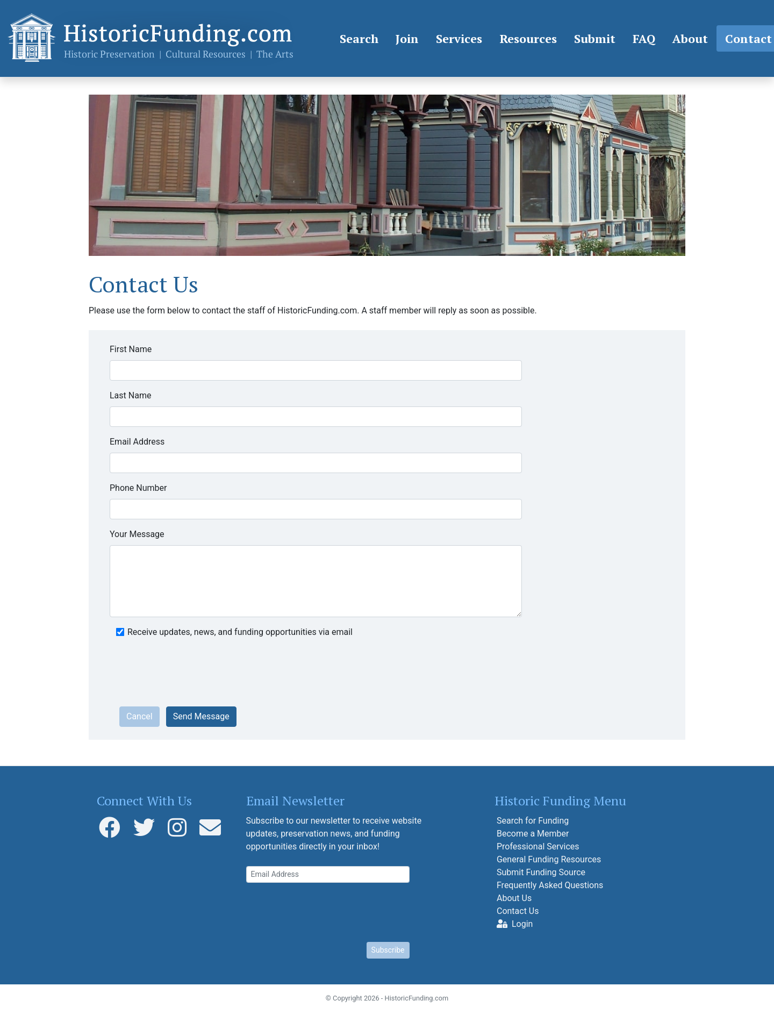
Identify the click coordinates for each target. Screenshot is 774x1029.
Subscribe (388, 950)
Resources (528, 38)
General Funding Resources (549, 859)
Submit (594, 38)
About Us (514, 898)
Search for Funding (533, 821)
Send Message (201, 716)
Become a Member (533, 833)
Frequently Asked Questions (550, 885)
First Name (131, 349)
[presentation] (201, 677)
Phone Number (138, 488)
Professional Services (538, 846)
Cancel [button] (139, 716)
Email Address (137, 442)
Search (359, 38)
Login (515, 924)
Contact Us (518, 911)
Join (407, 38)
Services (459, 38)
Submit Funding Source (541, 872)
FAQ (644, 38)
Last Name (130, 395)
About (690, 38)
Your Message (137, 534)
